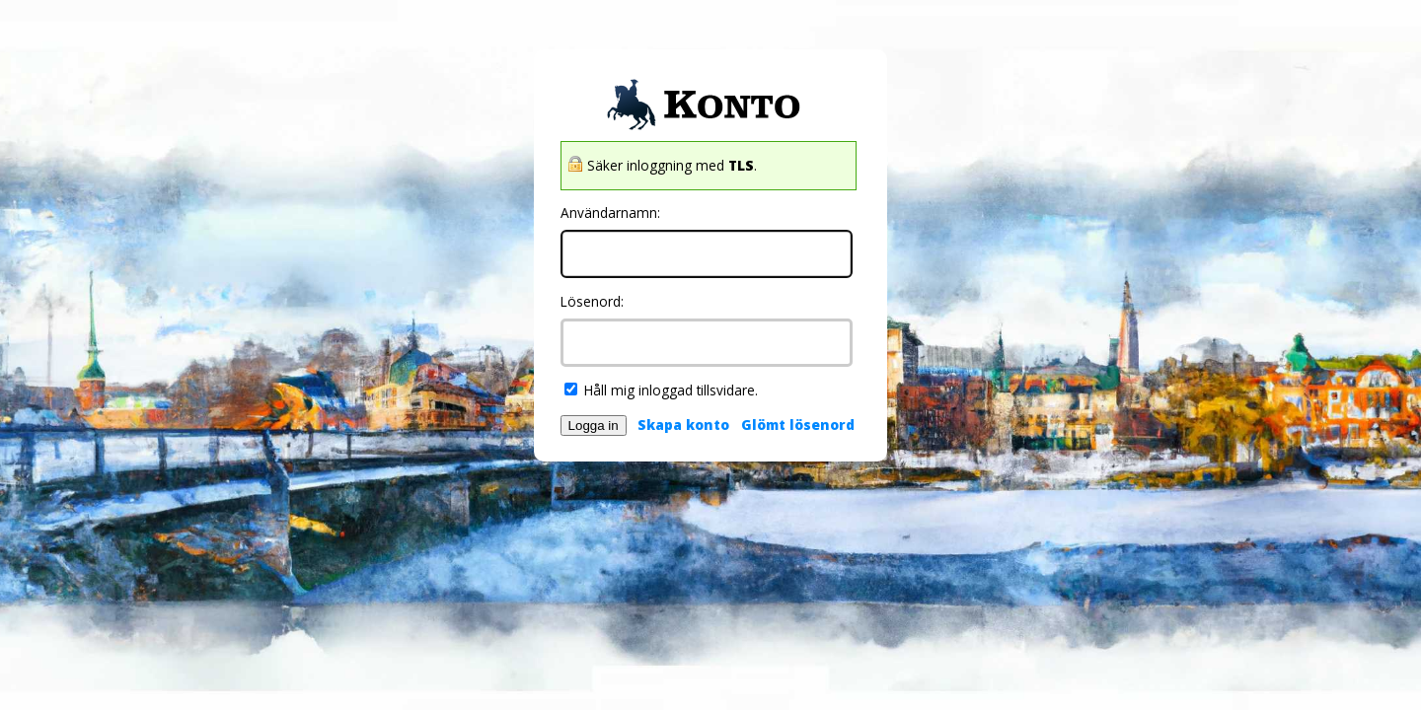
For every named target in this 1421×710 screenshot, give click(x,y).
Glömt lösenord (798, 424)
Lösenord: (592, 301)
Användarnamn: (610, 212)
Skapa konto (683, 424)
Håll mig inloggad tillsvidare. (661, 390)
